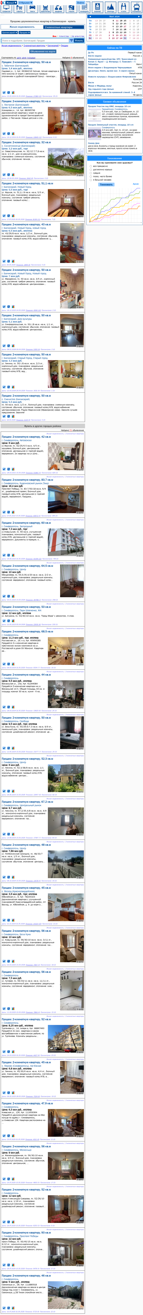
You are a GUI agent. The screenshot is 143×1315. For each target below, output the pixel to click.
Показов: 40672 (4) (32, 516)
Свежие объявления (114, 101)
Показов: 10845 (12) (34, 137)
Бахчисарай (9, 32)
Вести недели (95, 55)
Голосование (114, 158)
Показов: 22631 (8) (33, 624)
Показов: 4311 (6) (32, 1139)
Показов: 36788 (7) (33, 600)
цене (24, 57)
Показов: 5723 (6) (32, 1312)
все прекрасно (100, 166)
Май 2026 (114, 16)
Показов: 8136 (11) (32, 219)
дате (19, 57)
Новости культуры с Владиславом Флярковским (112, 76)
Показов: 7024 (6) (33, 1096)
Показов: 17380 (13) (33, 96)
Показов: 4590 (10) (33, 310)
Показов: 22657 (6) (33, 795)
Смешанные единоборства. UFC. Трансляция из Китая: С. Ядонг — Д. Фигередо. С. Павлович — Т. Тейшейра (112, 62)
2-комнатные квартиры (58, 27)
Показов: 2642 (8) (26, 178)
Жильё (12, 2)
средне (96, 173)
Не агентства (78, 36)
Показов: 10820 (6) (33, 711)
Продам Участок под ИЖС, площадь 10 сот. (109, 106)
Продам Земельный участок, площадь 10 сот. (111, 124)
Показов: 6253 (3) (32, 1226)
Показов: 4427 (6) (33, 1055)
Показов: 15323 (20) (33, 924)
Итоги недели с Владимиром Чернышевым (110, 67)
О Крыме (26, 2)
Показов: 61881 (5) (33, 473)
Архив (136, 184)
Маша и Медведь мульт (100, 85)
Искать (79, 40)
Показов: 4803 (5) (32, 1183)
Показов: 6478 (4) (32, 1269)
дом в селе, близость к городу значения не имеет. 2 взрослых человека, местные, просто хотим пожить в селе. (112, 148)
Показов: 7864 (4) (33, 1012)
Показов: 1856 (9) (23, 265)
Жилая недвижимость (22, 26)
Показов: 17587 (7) (33, 838)
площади (31, 57)
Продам (25, 32)
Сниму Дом (93, 143)
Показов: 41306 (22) (33, 559)
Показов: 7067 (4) (33, 965)
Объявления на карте (42, 51)
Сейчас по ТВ (114, 47)
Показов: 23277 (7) (33, 752)
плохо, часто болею (102, 176)
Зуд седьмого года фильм (101, 89)
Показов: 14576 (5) (33, 881)
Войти (80, 2)
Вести (91, 82)
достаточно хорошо (102, 169)
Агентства (64, 36)
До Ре (91, 52)
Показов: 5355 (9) (33, 349)
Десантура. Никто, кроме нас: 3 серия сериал (111, 70)
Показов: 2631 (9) (33, 391)
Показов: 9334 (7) (33, 668)
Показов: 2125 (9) (23, 420)
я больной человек (102, 179)
